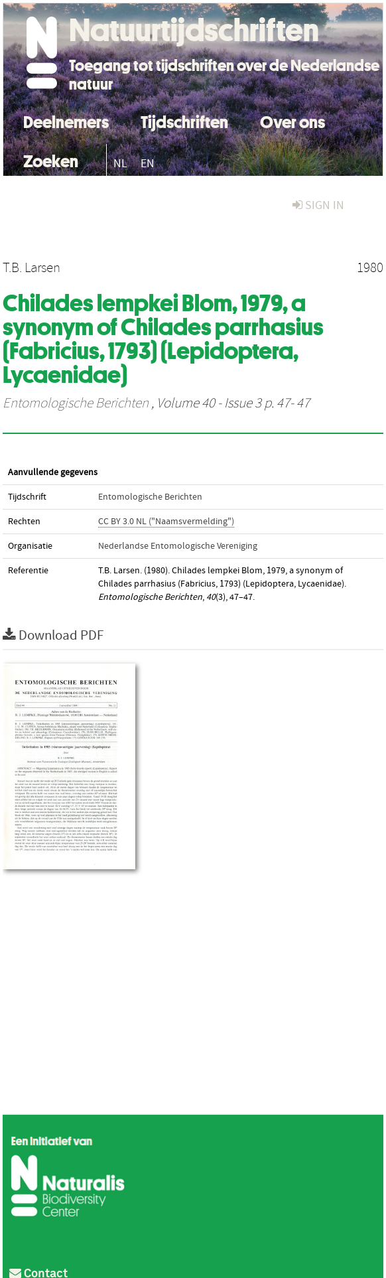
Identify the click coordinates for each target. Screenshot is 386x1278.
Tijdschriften (184, 120)
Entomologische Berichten (76, 403)
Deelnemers (66, 120)
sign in (318, 205)
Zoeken (50, 159)
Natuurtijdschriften (194, 30)
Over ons (292, 120)
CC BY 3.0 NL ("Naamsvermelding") (166, 521)
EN (148, 164)
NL (120, 164)
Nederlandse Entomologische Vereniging (177, 546)
